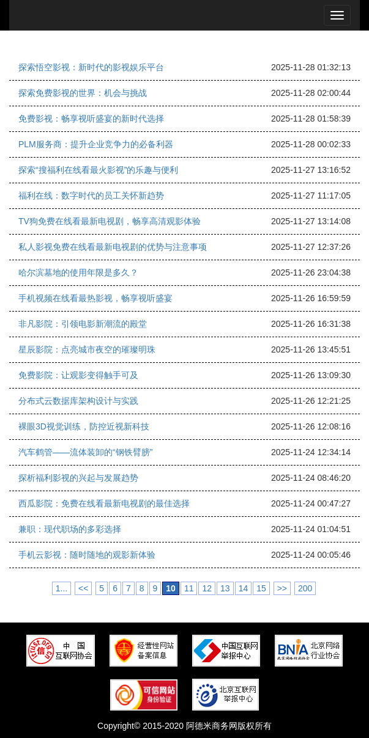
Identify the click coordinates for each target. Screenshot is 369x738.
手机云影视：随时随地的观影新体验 (86, 555)
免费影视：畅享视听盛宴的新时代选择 (91, 118)
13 (225, 588)
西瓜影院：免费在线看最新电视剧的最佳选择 (104, 503)
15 (261, 588)
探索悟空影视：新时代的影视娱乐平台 (91, 67)
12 (207, 588)
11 (189, 588)
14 (243, 588)
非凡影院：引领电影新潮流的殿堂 (82, 324)
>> (282, 588)
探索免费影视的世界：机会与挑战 (82, 93)
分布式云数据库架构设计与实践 (78, 401)
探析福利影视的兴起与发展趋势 (78, 478)
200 (305, 588)
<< (83, 588)
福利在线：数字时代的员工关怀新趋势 (91, 195)
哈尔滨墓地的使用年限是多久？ (78, 272)
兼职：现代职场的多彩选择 (69, 529)
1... (61, 588)
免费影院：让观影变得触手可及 (78, 375)
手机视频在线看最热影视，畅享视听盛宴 (95, 298)
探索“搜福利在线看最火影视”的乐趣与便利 (98, 170)
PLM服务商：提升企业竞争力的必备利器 (95, 144)
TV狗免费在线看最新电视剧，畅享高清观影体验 (109, 221)
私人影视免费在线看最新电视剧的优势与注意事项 (112, 247)
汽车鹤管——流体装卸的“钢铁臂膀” (85, 452)
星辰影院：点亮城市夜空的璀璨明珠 (86, 349)
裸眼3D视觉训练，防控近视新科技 (83, 426)
